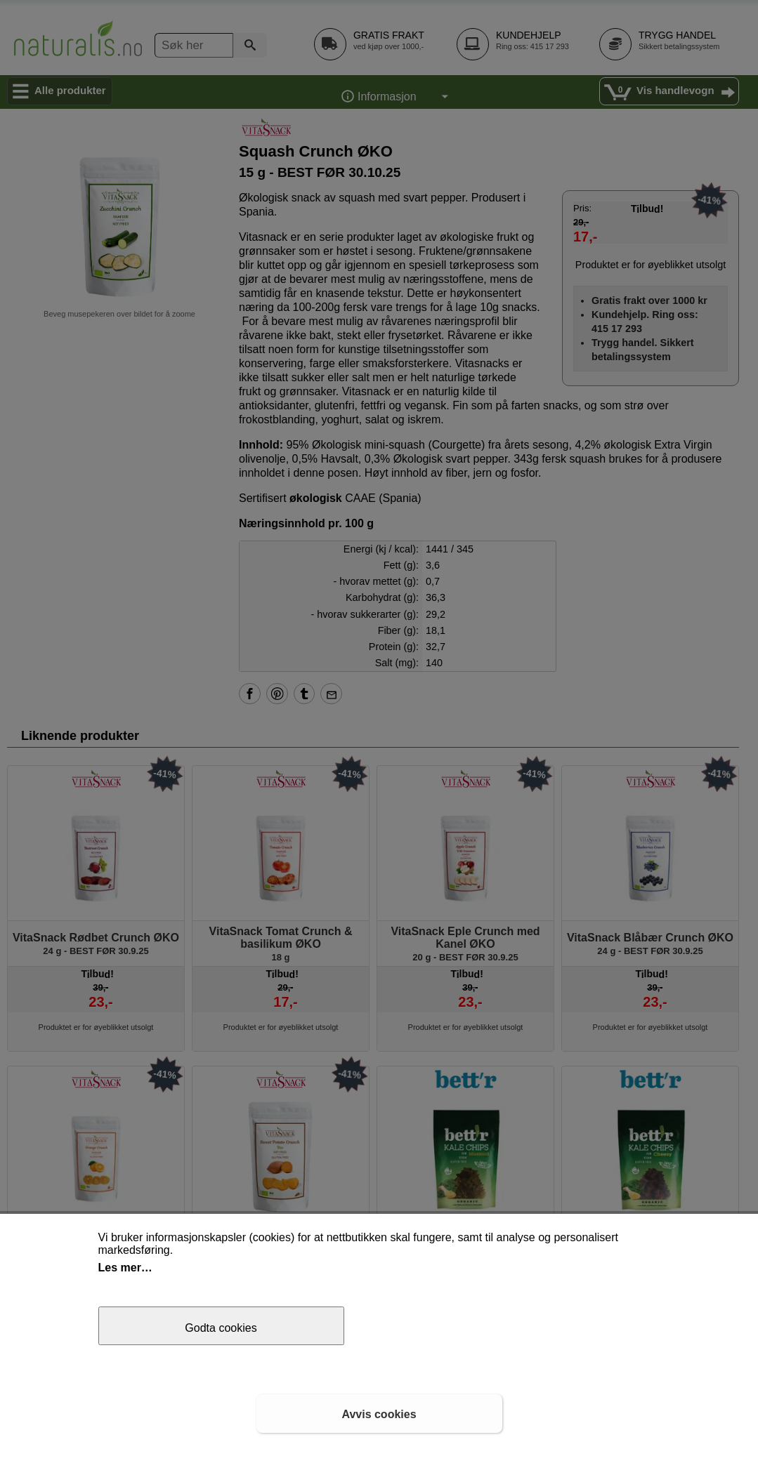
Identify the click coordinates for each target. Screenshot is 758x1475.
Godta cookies (220, 1328)
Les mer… (125, 1268)
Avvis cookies (378, 1414)
